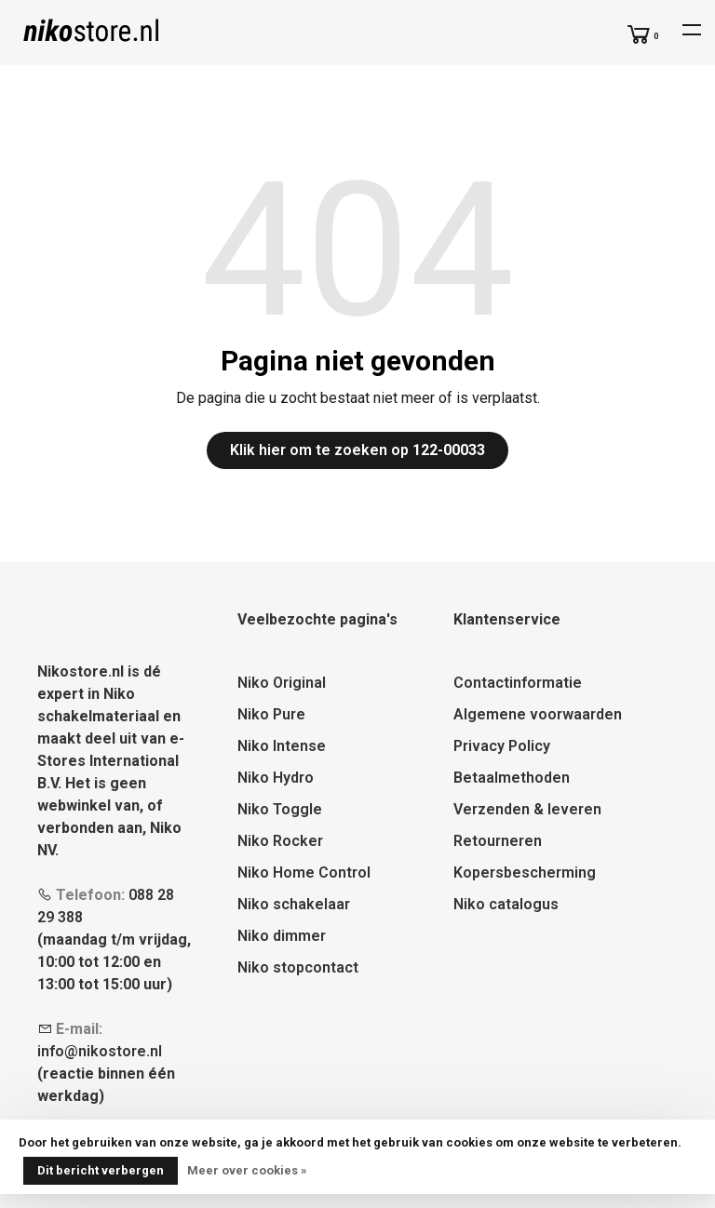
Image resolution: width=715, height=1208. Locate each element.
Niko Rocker (280, 841)
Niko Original (281, 682)
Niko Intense (281, 746)
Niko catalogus (506, 904)
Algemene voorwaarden (537, 714)
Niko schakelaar (293, 904)
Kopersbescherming (524, 872)
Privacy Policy (501, 746)
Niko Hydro (275, 777)
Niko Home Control (304, 872)
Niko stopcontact (297, 967)
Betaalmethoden (511, 777)
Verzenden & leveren (527, 809)
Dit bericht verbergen (100, 1170)
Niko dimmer (281, 936)
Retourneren (497, 841)
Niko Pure (271, 714)
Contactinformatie (517, 682)
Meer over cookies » (247, 1170)
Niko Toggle (279, 809)
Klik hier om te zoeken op (357, 450)
